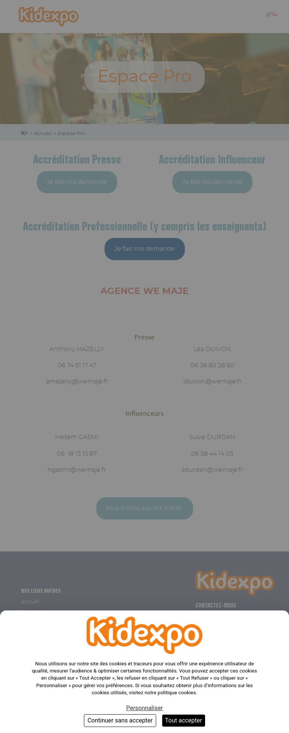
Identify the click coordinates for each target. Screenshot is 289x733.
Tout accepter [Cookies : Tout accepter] (183, 720)
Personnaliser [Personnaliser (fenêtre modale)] (144, 708)
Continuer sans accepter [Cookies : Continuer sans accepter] (119, 720)
